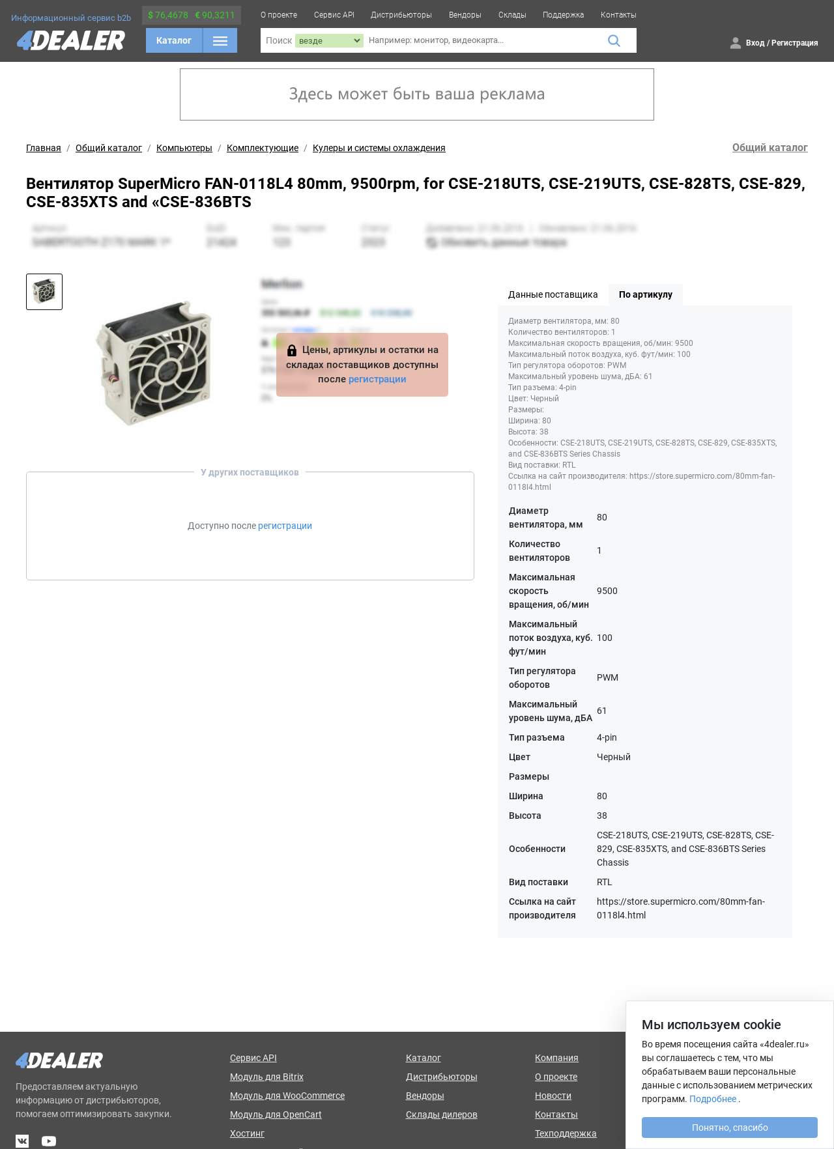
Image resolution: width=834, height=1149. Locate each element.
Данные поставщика (553, 294)
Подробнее (712, 1099)
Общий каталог (109, 148)
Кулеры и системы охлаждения (379, 148)
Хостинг (247, 1133)
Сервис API (334, 15)
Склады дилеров (442, 1114)
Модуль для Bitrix (267, 1076)
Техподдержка (566, 1133)
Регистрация (794, 43)
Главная (43, 148)
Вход (755, 43)
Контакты (619, 15)
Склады (512, 15)
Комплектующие (262, 148)
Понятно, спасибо (730, 1127)
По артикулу (645, 294)
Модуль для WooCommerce (287, 1095)
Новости (553, 1095)
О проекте (279, 15)
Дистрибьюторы (401, 15)
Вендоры (465, 15)
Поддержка (563, 15)
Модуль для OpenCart (276, 1114)
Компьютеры (184, 148)
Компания (557, 1058)
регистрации (378, 379)
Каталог (174, 40)
